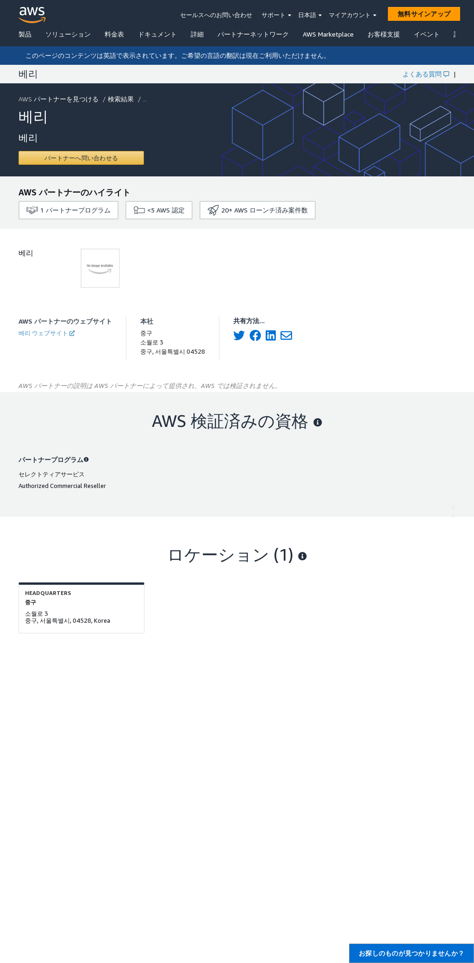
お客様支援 (384, 34)
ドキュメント (157, 34)
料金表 (114, 34)
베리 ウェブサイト (47, 333)
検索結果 (122, 99)
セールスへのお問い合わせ (216, 15)
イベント (427, 34)
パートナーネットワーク (253, 34)
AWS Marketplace (328, 34)
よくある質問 (426, 74)
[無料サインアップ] (424, 14)
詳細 (197, 34)
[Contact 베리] (81, 158)
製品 (25, 34)
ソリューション (68, 34)
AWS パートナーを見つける (59, 99)
